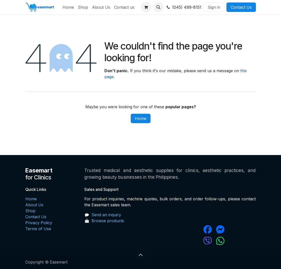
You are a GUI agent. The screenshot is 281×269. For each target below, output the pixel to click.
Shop (30, 210)
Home (140, 118)
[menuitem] (68, 7)
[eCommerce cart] (146, 7)
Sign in (214, 7)
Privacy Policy (38, 222)
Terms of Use (38, 228)
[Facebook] (193, 229)
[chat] (193, 241)
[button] (158, 7)
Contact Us (241, 7)
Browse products (108, 220)
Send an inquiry (106, 214)
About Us (34, 204)
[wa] (235, 241)
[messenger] (235, 229)
